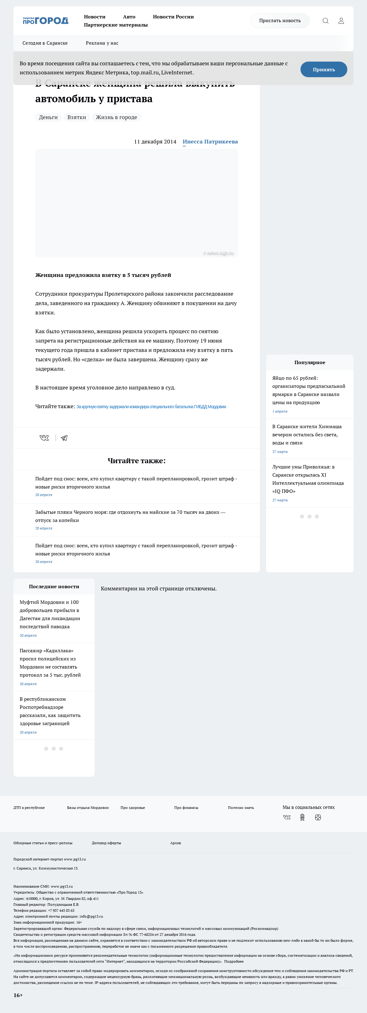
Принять (324, 69)
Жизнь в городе (116, 117)
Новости (95, 16)
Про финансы (186, 807)
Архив (175, 842)
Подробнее (234, 961)
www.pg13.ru (75, 859)
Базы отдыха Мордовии (88, 807)
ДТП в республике (29, 807)
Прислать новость (280, 20)
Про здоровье (133, 807)
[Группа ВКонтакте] (287, 817)
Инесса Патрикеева (210, 141)
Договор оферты (106, 842)
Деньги (48, 117)
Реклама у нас (102, 43)
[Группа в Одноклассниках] (302, 817)
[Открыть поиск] (325, 20)
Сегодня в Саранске (45, 43)
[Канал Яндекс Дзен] (318, 817)
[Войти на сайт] (341, 20)
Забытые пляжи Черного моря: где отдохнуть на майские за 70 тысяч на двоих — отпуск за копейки (136, 520)
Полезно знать (241, 807)
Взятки (76, 117)
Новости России (173, 16)
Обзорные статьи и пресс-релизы (42, 842)
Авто (129, 16)
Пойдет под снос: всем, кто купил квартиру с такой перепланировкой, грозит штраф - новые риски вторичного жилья (136, 487)
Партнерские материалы (116, 25)
